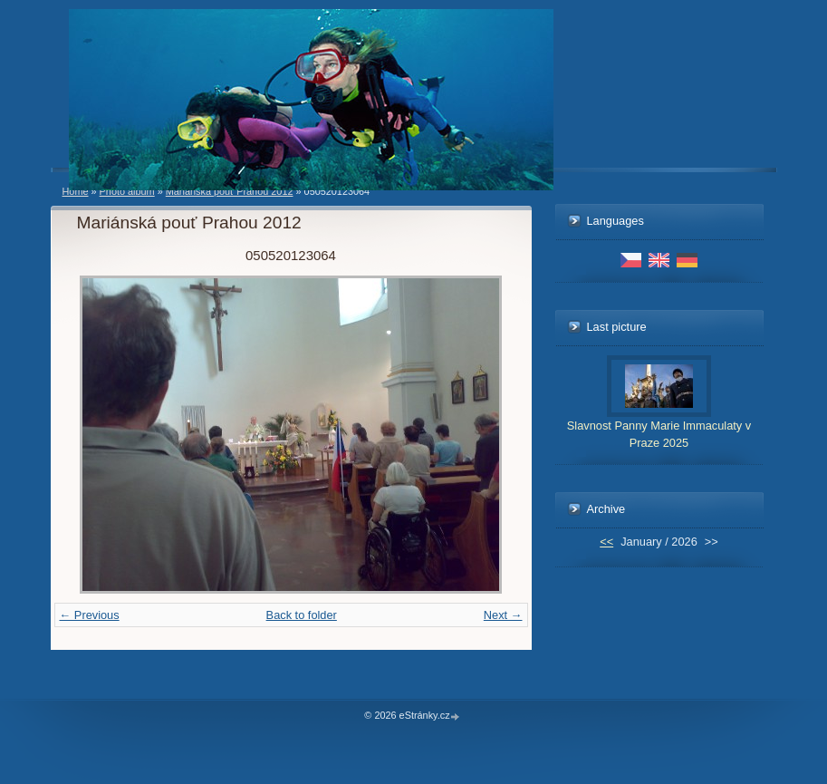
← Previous (90, 615)
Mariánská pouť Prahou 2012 (229, 191)
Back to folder (301, 615)
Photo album (127, 191)
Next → (503, 615)
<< (606, 541)
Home (76, 191)
